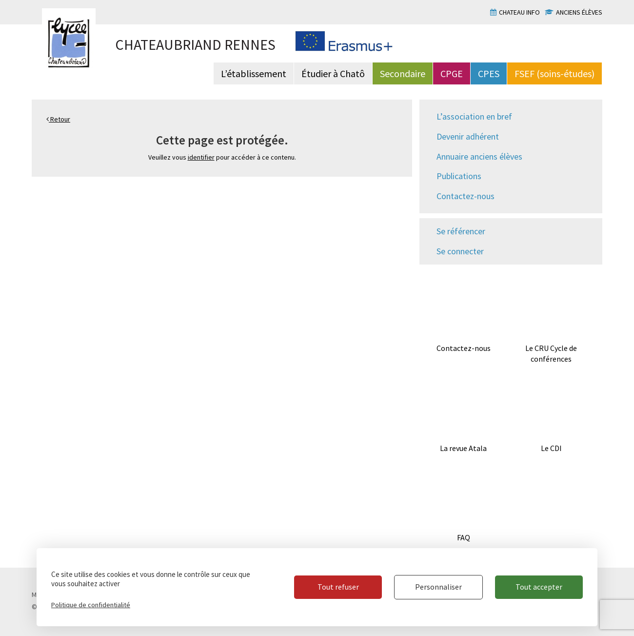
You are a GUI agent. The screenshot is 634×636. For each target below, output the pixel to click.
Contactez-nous (465, 196)
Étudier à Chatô (333, 73)
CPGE (451, 73)
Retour (58, 119)
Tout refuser (338, 587)
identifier (201, 157)
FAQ (463, 537)
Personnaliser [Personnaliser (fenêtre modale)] (438, 587)
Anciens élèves (579, 12)
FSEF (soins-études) (554, 73)
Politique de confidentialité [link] (90, 604)
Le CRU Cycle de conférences (551, 353)
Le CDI (551, 448)
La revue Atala (463, 448)
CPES (488, 73)
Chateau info (519, 12)
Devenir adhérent (467, 136)
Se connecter (460, 251)
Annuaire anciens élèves (479, 156)
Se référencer (460, 231)
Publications (458, 176)
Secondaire (402, 73)
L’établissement (253, 73)
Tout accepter (538, 587)
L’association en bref (474, 116)
